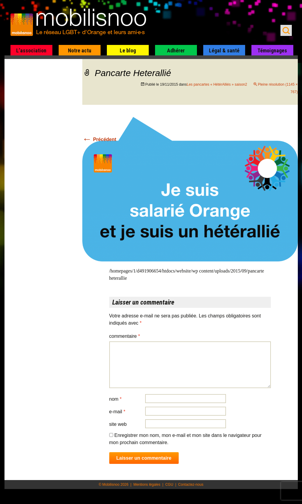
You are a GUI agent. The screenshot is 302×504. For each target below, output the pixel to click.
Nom (115, 399)
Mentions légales (146, 484)
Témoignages (272, 50)
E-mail (117, 411)
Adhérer (176, 50)
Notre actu (79, 50)
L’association (31, 50)
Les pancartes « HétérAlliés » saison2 (217, 84)
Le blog (128, 50)
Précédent (99, 139)
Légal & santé (224, 50)
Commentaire (124, 336)
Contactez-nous (190, 484)
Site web (118, 424)
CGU (169, 484)
